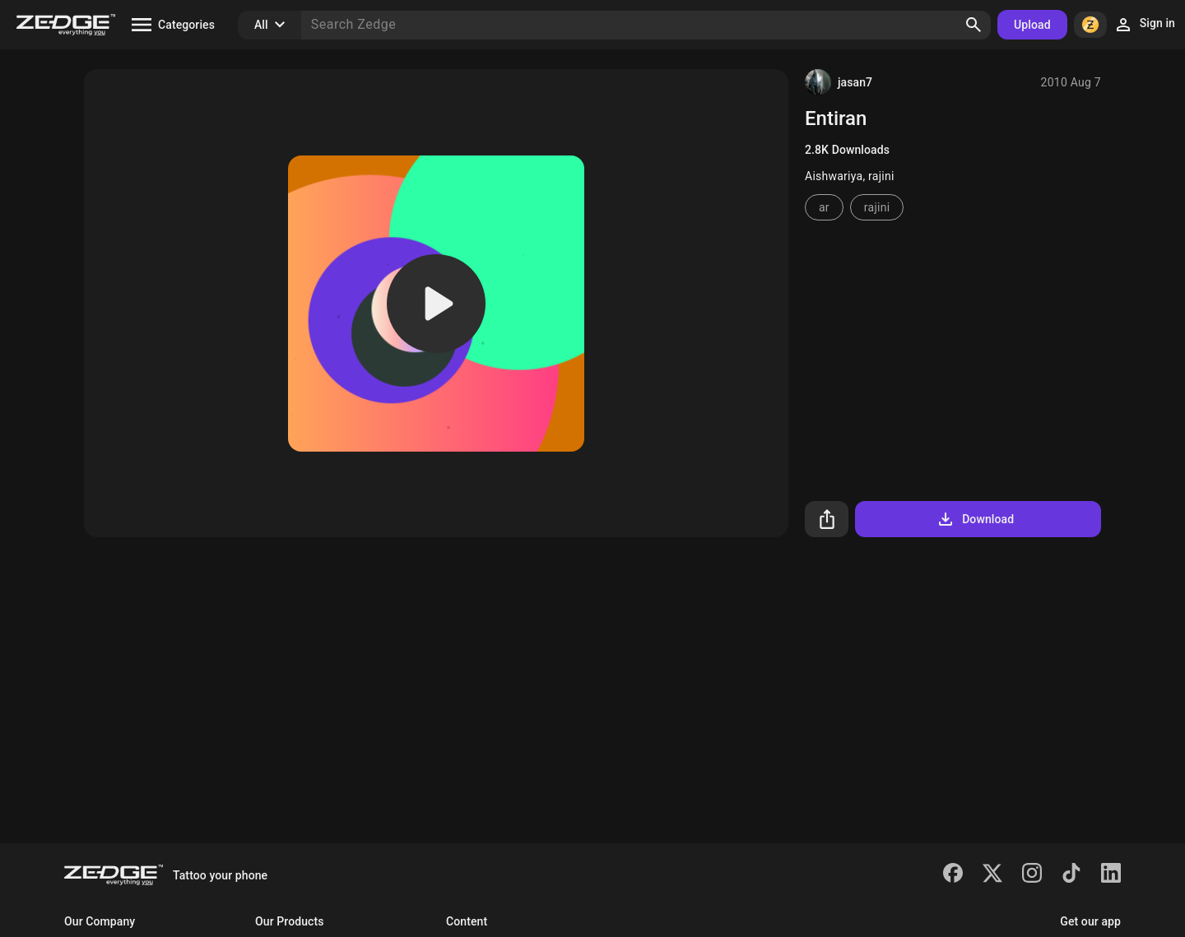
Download (975, 519)
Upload (1032, 24)
